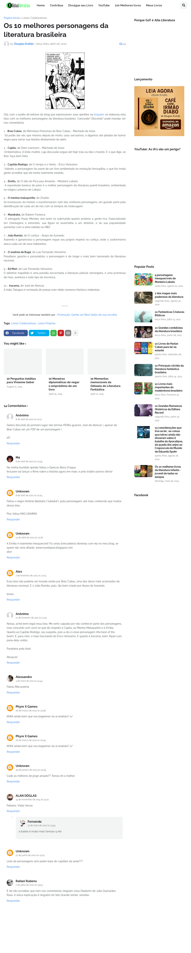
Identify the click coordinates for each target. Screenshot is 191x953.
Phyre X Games (26, 706)
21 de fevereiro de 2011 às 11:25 (31, 617)
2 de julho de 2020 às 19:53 (29, 885)
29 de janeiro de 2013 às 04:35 (31, 770)
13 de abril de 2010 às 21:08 (29, 537)
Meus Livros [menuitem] (154, 5)
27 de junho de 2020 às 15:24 (30, 855)
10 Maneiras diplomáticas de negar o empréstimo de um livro (64, 384)
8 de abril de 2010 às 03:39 (29, 461)
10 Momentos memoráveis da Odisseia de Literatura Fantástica (105, 384)
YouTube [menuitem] (104, 5)
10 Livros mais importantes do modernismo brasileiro (168, 387)
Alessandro (24, 677)
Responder (13, 443)
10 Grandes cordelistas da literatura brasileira (169, 329)
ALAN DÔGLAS (26, 795)
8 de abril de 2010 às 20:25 (29, 495)
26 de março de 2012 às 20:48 (31, 710)
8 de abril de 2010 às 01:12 (29, 419)
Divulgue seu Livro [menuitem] (80, 5)
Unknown (22, 491)
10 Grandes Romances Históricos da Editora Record (168, 409)
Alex (19, 571)
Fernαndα (35, 821)
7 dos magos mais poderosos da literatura (169, 295)
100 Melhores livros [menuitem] (128, 5)
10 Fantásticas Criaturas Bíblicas (169, 313)
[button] (183, 5)
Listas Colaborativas (34, 18)
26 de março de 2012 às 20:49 (31, 740)
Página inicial (12, 18)
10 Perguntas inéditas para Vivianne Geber (21, 380)
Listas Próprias (47, 323)
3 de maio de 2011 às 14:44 (29, 681)
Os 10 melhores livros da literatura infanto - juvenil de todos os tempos (168, 471)
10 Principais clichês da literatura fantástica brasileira (169, 369)
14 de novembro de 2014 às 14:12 (32, 799)
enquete (99, 114)
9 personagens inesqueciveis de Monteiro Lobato (165, 278)
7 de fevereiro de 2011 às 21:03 (31, 575)
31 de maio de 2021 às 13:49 (41, 825)
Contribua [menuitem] (56, 5)
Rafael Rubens (26, 881)
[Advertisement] (159, 231)
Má (18, 457)
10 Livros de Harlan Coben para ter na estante (166, 347)
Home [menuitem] (41, 5)
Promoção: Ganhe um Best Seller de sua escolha (87, 314)
